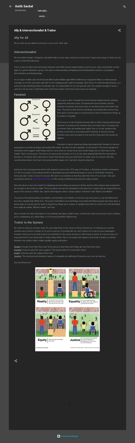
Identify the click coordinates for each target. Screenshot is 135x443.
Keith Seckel (24, 6)
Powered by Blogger (67, 436)
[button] (119, 31)
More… (42, 16)
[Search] (124, 7)
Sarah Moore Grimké (42, 179)
